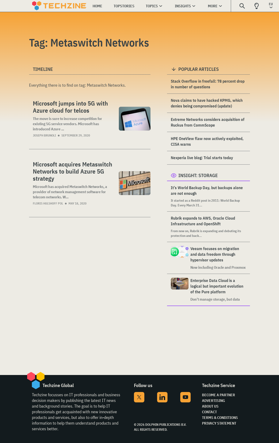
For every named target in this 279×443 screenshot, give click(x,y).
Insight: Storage (198, 175)
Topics (152, 6)
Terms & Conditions (220, 417)
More (213, 6)
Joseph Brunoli (44, 135)
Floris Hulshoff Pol (48, 203)
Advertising (213, 400)
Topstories (124, 6)
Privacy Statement (219, 423)
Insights (183, 6)
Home (97, 6)
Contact (209, 411)
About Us (210, 406)
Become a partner (218, 394)
